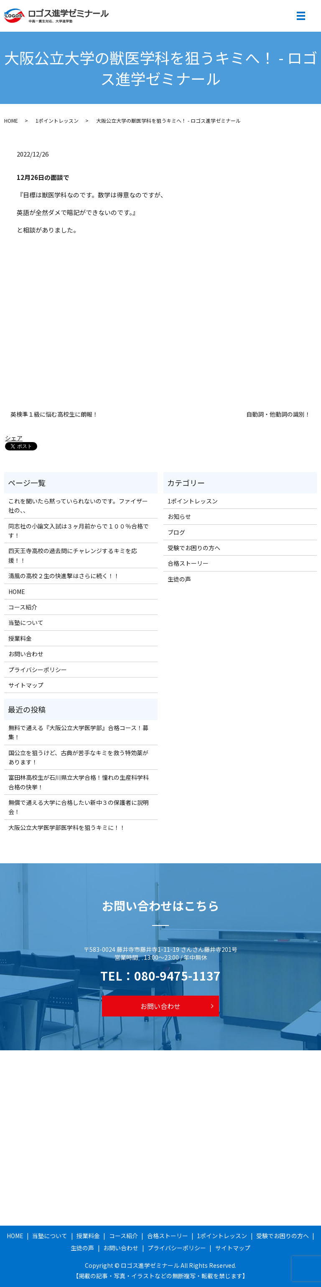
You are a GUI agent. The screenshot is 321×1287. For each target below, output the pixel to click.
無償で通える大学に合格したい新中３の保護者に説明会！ (78, 807)
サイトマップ (25, 685)
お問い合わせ (25, 654)
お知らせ (179, 516)
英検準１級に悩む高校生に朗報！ (54, 414)
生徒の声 (179, 579)
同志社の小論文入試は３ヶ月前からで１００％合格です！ (78, 530)
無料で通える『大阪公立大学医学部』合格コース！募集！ (78, 732)
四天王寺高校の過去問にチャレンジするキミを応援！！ (72, 555)
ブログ (176, 532)
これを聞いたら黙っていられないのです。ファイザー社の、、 (78, 505)
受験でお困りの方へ (194, 548)
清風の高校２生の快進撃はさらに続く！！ (64, 575)
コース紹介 (22, 607)
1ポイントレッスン (57, 120)
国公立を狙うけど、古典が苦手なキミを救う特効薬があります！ (78, 757)
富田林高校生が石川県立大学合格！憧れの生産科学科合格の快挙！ (78, 782)
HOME (11, 120)
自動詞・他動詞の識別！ (278, 414)
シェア (14, 438)
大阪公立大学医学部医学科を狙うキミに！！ (66, 827)
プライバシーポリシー (37, 669)
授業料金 (20, 638)
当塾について (25, 622)
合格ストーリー (188, 563)
